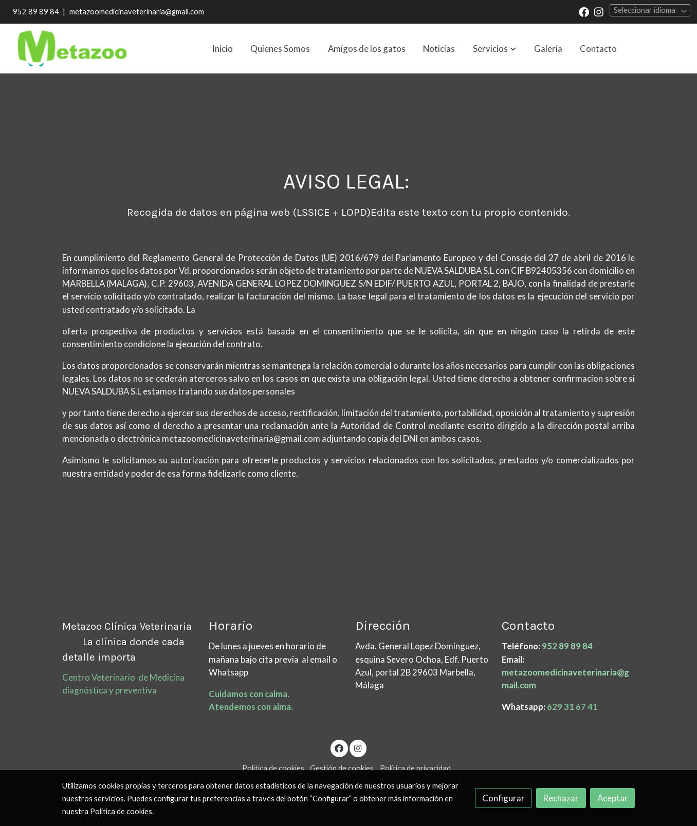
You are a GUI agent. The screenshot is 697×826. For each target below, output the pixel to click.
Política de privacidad (415, 768)
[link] (72, 48)
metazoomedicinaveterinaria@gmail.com (136, 11)
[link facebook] (584, 11)
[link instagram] (598, 11)
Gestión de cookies (342, 768)
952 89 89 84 (36, 11)
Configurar (503, 798)
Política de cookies (273, 768)
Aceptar (612, 798)
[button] (494, 48)
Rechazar (561, 798)
